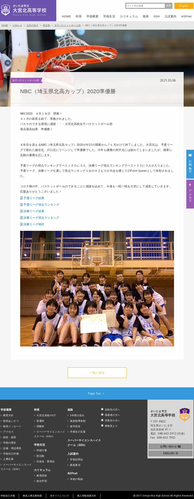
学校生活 (39, 444)
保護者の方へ (110, 415)
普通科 (40, 420)
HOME (66, 16)
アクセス (8, 431)
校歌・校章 (9, 437)
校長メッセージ (12, 426)
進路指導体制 (78, 420)
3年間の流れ (77, 415)
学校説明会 (76, 459)
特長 (37, 409)
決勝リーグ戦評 (33, 224)
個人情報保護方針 (86, 495)
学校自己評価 (11, 453)
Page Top (97, 393)
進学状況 (75, 426)
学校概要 (6, 409)
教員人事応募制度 (32, 495)
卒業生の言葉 (78, 431)
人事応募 (8, 459)
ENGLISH (170, 453)
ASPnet (72, 473)
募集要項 (75, 465)
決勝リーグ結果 (33, 211)
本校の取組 (76, 479)
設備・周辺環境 (12, 448)
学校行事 (42, 450)
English (184, 5)
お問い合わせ (170, 446)
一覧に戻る (97, 372)
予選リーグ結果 (33, 198)
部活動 (40, 456)
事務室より (109, 425)
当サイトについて (59, 495)
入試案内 (73, 453)
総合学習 (42, 481)
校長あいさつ (11, 420)
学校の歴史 (9, 442)
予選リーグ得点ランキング (41, 204)
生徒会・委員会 (46, 461)
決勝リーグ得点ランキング (41, 217)
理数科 (40, 426)
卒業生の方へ (110, 420)
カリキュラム (42, 469)
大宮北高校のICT (46, 415)
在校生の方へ (110, 409)
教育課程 (42, 475)
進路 (70, 409)
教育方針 (8, 415)
